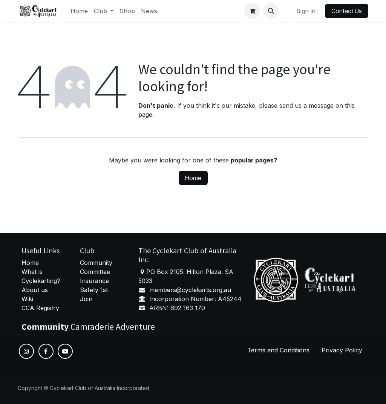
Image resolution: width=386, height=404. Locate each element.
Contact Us (346, 11)
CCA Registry (40, 308)
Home (193, 178)
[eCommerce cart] (252, 11)
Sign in (306, 11)
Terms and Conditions (278, 350)
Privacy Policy (342, 350)
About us (34, 290)
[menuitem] (79, 10)
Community (96, 262)
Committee (95, 271)
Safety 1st (95, 290)
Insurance (94, 281)
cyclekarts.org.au (206, 290)
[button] (271, 11)
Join (86, 299)
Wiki (27, 299)
